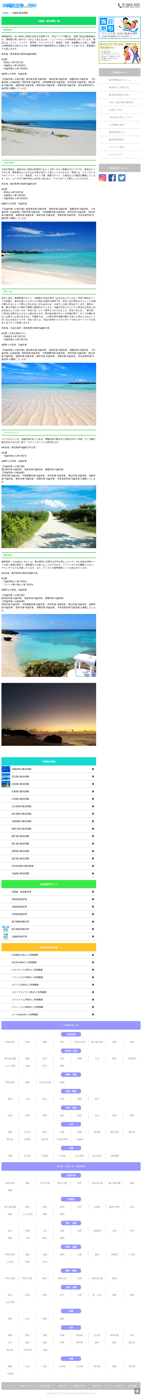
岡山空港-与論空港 (77, 475)
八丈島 (10, 1262)
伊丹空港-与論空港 (77, 82)
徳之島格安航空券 (20, 929)
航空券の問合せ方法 (119, 95)
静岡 (62, 1082)
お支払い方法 (115, 110)
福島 (62, 1066)
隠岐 (114, 1295)
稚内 (27, 1207)
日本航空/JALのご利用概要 (25, 955)
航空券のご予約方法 (119, 87)
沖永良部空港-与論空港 (68, 478)
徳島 (132, 1115)
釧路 (10, 1214)
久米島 (62, 1156)
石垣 (45, 1366)
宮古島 (27, 1156)
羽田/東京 (10, 1042)
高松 (79, 1115)
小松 (27, 1099)
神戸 (62, 1042)
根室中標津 (114, 1207)
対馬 (62, 1342)
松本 (45, 1262)
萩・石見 (97, 1295)
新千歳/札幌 (97, 1042)
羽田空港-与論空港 (31, 82)
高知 (114, 1115)
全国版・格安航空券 (21, 892)
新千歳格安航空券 (20, 921)
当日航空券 (44, 1386)
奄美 (97, 1342)
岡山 (62, 1115)
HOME (5, 13)
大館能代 (131, 1058)
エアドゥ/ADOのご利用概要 (25, 984)
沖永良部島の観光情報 (22, 866)
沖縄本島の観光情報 (21, 769)
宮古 (27, 1366)
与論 (6, 466)
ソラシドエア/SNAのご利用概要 (27, 977)
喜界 (114, 1342)
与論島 (79, 1139)
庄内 (45, 1066)
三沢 (97, 1058)
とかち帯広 (27, 1214)
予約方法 (62, 1386)
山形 (27, 1066)
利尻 (45, 1207)
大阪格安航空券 (19, 906)
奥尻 (62, 1214)
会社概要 (131, 1386)
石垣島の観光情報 (20, 784)
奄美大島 (114, 1132)
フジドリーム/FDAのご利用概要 (27, 999)
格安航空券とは (116, 132)
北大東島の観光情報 (21, 806)
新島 (97, 1254)
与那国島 (114, 1156)
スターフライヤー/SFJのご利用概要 (29, 992)
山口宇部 (10, 1302)
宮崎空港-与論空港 (66, 85)
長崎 (79, 1132)
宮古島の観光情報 (20, 776)
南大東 (97, 1366)
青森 (79, 1058)
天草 (132, 1335)
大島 (79, 1254)
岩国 (45, 1115)
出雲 (10, 1115)
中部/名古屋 (80, 1042)
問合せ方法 (79, 1386)
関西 (45, 1042)
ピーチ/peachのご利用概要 (25, 1014)
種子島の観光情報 (20, 836)
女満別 (97, 1207)
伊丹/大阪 (45, 1183)
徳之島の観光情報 (20, 858)
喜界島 (27, 1139)
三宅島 (132, 1254)
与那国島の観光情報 (21, 821)
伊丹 (27, 1042)
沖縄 (132, 1042)
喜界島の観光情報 (20, 851)
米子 (62, 1295)
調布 (62, 1254)
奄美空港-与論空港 (58, 79)
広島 (27, 1115)
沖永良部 (27, 1350)
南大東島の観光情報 (21, 814)
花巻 (62, 1230)
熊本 (45, 1132)
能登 (62, 1238)
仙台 (62, 1058)
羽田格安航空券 (19, 899)
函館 (27, 1058)
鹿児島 (97, 1132)
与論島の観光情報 (20, 873)
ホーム (10, 1386)
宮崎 (62, 1132)
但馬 (79, 1278)
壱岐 (45, 1342)
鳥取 (45, 1295)
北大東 (79, 1366)
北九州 (27, 1132)
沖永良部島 (62, 1139)
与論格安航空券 (19, 936)
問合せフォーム (27, 1386)
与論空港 (22, 74)
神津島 (114, 1254)
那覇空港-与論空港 (79, 79)
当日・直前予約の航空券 (121, 102)
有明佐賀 (114, 1335)
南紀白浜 (62, 1278)
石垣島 (45, 1156)
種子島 (132, 1132)
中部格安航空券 (19, 914)
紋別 (62, 1207)
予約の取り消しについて (121, 117)
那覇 (10, 1190)
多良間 (132, 1366)
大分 (10, 1342)
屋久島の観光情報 (20, 843)
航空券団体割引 (116, 139)
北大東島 (79, 1156)
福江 (27, 1342)
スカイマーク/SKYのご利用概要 (27, 970)
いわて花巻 (10, 1066)
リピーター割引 (116, 147)
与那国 (10, 1373)
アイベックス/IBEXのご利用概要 (27, 1007)
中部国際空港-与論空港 (53, 82)
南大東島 (97, 1156)
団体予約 (97, 1386)
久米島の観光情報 (20, 799)
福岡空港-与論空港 (25, 85)
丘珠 (132, 1207)
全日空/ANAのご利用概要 (24, 962)
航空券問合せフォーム (120, 80)
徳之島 (45, 1139)
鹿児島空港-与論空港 (36, 79)
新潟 (10, 1099)
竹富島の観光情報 (20, 791)
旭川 (45, 1058)
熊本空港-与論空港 (45, 85)
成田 (27, 1082)
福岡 (114, 1042)
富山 (45, 1099)
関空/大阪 (62, 1183)
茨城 (45, 1254)
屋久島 (10, 1139)
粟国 (114, 1366)
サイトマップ (115, 154)
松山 (97, 1115)
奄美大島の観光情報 (21, 828)
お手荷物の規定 (116, 124)
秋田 (114, 1058)
